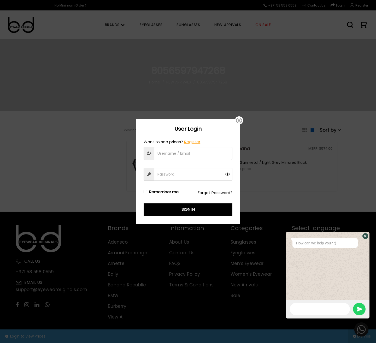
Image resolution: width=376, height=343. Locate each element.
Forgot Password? (215, 192)
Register (192, 142)
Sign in (188, 209)
